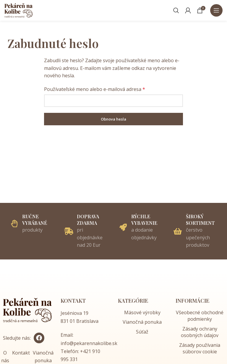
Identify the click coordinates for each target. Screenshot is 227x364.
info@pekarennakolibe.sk (89, 343)
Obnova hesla (113, 119)
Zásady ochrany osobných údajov (199, 332)
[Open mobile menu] (216, 10)
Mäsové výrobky (142, 312)
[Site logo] (18, 10)
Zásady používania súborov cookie (199, 348)
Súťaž (142, 331)
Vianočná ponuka (142, 322)
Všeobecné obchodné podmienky (199, 315)
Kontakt (21, 352)
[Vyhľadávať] (176, 10)
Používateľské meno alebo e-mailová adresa (94, 89)
